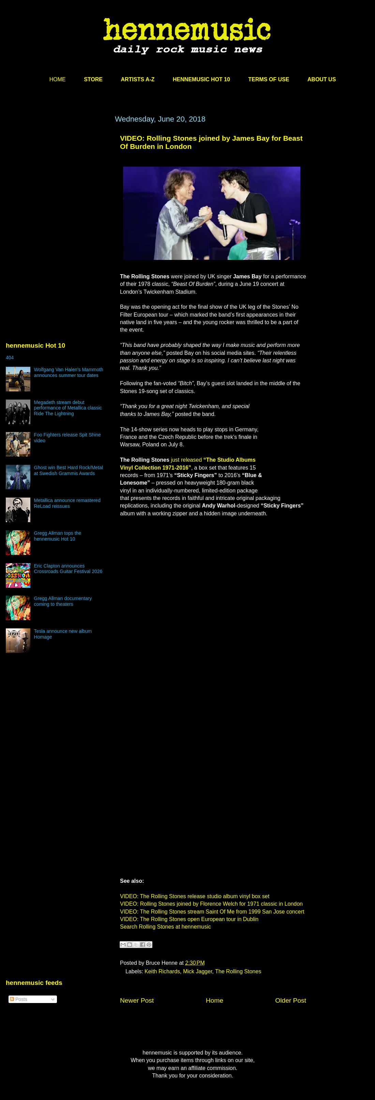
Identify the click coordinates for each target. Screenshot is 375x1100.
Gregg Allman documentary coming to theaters (63, 601)
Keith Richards (162, 971)
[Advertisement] (57, 180)
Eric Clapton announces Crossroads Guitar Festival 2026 (68, 568)
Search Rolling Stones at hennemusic (165, 927)
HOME (57, 79)
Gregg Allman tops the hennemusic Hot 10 (57, 536)
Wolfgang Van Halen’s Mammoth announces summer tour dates (68, 372)
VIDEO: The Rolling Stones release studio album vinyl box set (194, 896)
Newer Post (137, 1000)
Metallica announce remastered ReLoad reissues (67, 503)
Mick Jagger (197, 971)
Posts (18, 999)
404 (10, 357)
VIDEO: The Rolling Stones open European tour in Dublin (189, 919)
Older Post (290, 1000)
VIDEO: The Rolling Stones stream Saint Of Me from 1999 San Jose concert (212, 912)
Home (214, 1000)
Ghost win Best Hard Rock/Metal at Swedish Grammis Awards (68, 470)
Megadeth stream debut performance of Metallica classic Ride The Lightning (68, 408)
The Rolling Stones (238, 971)
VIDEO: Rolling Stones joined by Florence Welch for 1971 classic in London (211, 904)
